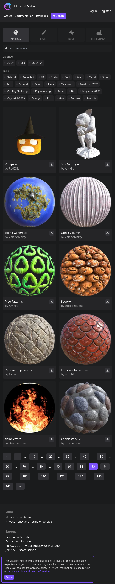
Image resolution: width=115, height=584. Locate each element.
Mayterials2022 (89, 84)
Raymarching (43, 91)
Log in (93, 11)
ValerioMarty (17, 237)
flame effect (13, 439)
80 (41, 466)
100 (25, 476)
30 (67, 457)
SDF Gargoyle (70, 164)
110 (43, 476)
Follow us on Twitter (19, 546)
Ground (23, 84)
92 (81, 466)
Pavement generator (18, 370)
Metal (92, 77)
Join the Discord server (21, 550)
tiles (61, 98)
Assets (8, 15)
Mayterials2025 (91, 91)
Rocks (60, 91)
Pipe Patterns (14, 301)
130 (80, 476)
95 (7, 476)
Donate (58, 16)
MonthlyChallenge (17, 91)
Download (42, 15)
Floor (51, 84)
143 (8, 486)
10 (33, 457)
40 (84, 457)
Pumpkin (11, 164)
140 (99, 476)
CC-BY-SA (37, 63)
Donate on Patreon (18, 541)
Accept (9, 577)
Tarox (12, 374)
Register (105, 11)
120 (62, 476)
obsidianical (73, 443)
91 (69, 466)
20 (50, 457)
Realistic (91, 98)
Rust (49, 98)
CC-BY (10, 63)
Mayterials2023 (16, 98)
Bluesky (38, 546)
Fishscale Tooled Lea (74, 370)
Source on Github (17, 537)
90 (58, 466)
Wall (79, 77)
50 (101, 457)
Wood (38, 84)
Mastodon (54, 546)
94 (104, 466)
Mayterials (67, 84)
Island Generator (16, 233)
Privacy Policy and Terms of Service (29, 571)
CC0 (22, 63)
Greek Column (70, 233)
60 (7, 466)
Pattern (75, 98)
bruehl (69, 374)
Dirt (73, 91)
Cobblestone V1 (71, 439)
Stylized (11, 77)
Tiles (9, 84)
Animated (28, 77)
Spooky (66, 301)
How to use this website (21, 517)
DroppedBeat (74, 306)
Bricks (54, 77)
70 (24, 466)
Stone (105, 77)
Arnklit (69, 168)
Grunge (36, 98)
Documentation (24, 15)
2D (42, 77)
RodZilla (14, 168)
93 (93, 466)
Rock (67, 77)
